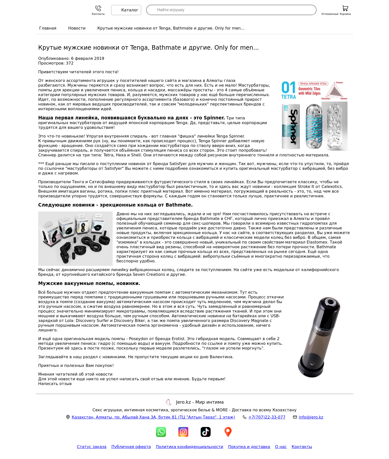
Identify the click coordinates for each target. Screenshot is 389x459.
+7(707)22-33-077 (266, 417)
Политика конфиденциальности (189, 446)
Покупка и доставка (249, 446)
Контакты (302, 446)
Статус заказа (91, 446)
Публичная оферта (131, 446)
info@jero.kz (311, 417)
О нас (281, 446)
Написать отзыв (55, 383)
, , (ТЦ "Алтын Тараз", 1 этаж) (153, 417)
